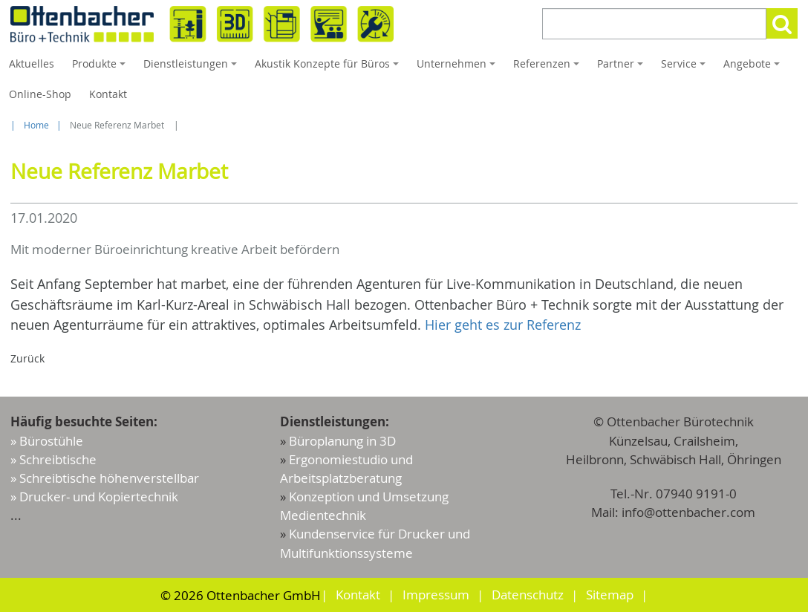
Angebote (753, 67)
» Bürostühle (46, 440)
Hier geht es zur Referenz (503, 324)
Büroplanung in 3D (342, 440)
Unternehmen (458, 67)
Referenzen (548, 67)
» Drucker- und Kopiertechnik (94, 496)
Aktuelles (31, 63)
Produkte (101, 67)
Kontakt (108, 94)
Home (36, 125)
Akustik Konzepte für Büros (329, 67)
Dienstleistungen (192, 67)
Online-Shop (40, 94)
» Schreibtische (53, 459)
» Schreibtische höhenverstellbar (104, 477)
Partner (622, 67)
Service (685, 67)
